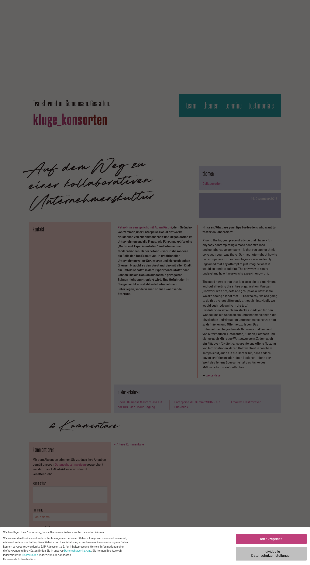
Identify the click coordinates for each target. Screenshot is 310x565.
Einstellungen (30, 556)
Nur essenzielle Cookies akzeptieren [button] (19, 560)
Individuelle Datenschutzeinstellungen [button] (271, 555)
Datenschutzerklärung (77, 551)
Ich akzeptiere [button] (271, 540)
